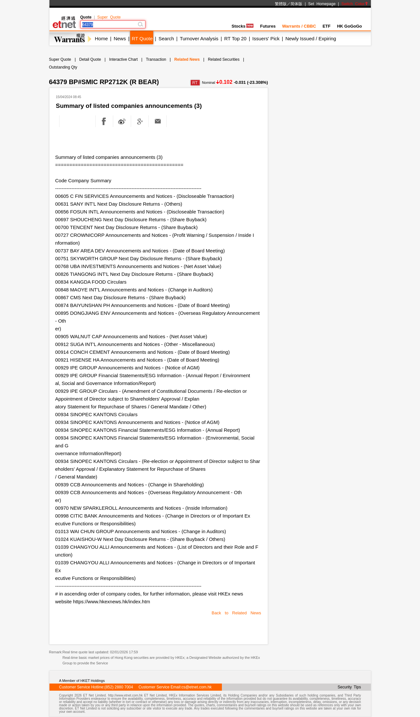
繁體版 (281, 4)
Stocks (243, 26)
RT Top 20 (235, 38)
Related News (187, 59)
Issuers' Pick (266, 38)
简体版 (296, 4)
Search (166, 38)
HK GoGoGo (349, 26)
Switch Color (354, 4)
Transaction (156, 59)
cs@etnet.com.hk (197, 687)
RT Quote (142, 38)
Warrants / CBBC (299, 26)
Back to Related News (236, 612)
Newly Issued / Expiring (310, 38)
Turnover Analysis (199, 38)
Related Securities (223, 59)
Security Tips (349, 687)
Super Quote (109, 17)
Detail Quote (90, 59)
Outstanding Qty (63, 67)
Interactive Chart (123, 59)
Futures (268, 26)
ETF (326, 26)
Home (101, 38)
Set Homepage (321, 4)
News (120, 38)
